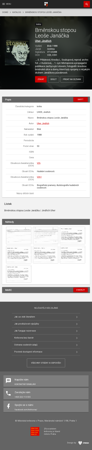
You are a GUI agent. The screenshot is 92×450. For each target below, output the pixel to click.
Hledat (85, 2)
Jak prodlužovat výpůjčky (26, 324)
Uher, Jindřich (43, 40)
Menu (6, 4)
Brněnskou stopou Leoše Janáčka (43, 12)
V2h (38, 163)
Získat (41, 79)
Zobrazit (80, 290)
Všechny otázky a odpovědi (46, 363)
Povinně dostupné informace (28, 351)
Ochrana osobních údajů (25, 345)
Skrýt (80, 99)
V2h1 (39, 177)
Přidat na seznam (72, 79)
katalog (16, 12)
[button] (17, 52)
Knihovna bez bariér (24, 338)
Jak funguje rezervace (25, 331)
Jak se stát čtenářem (24, 317)
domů (5, 12)
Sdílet (53, 79)
